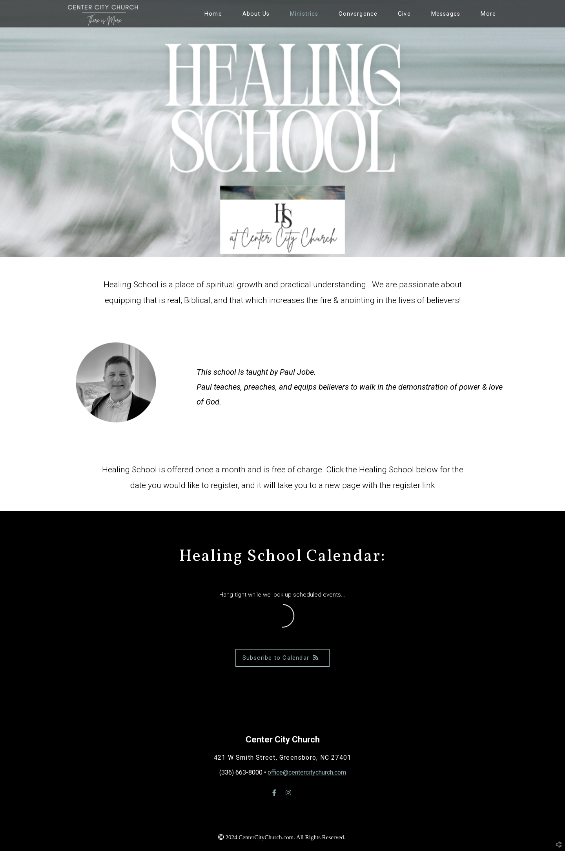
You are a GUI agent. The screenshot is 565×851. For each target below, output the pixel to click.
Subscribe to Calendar (282, 657)
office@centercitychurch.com (307, 772)
